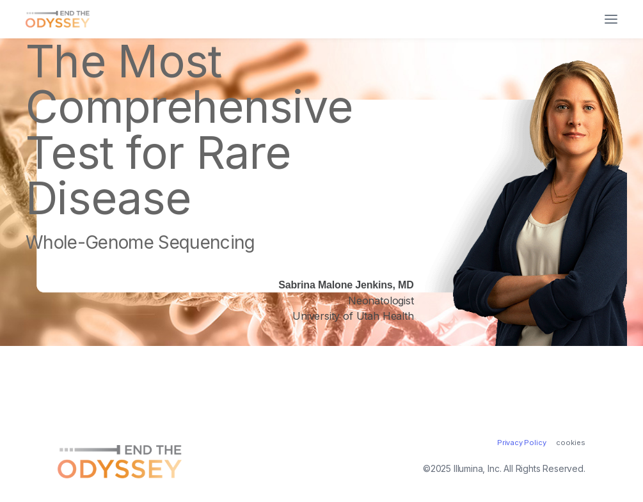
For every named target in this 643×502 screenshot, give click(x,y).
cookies (570, 443)
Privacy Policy (521, 442)
